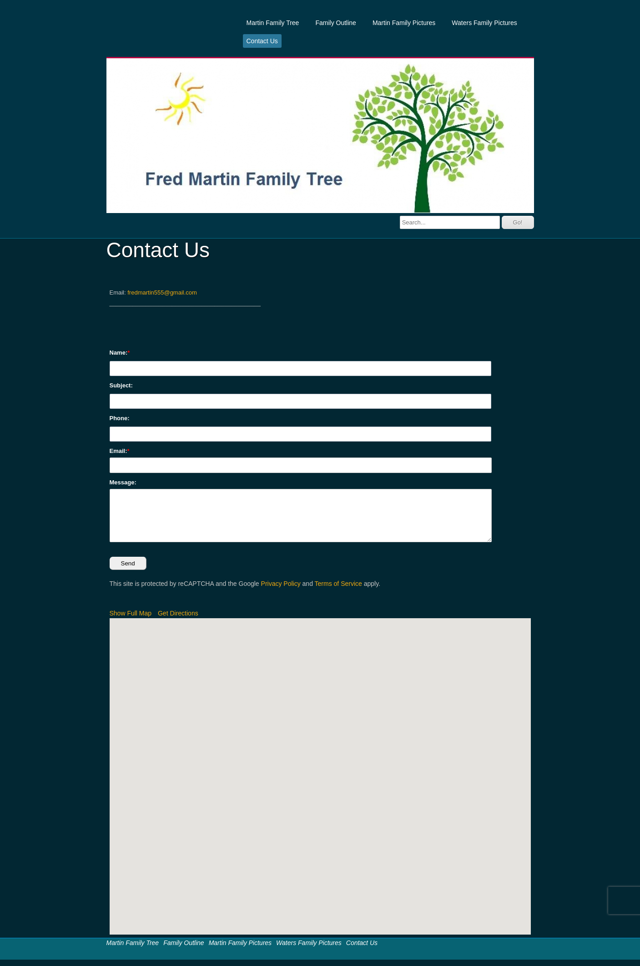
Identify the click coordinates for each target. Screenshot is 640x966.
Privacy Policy (281, 583)
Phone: (120, 418)
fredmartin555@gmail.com (162, 292)
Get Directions (178, 613)
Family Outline (335, 22)
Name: (119, 352)
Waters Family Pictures (484, 22)
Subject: (121, 385)
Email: (118, 450)
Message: (123, 482)
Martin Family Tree (273, 22)
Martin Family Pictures (404, 22)
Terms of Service (338, 583)
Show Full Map (131, 613)
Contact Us (262, 41)
